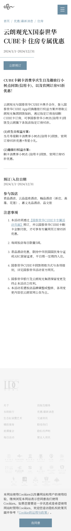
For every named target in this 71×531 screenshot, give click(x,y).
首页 (7, 21)
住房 (40, 21)
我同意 (35, 523)
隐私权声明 (43, 435)
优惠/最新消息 (23, 21)
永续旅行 (9, 416)
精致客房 (9, 429)
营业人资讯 (43, 442)
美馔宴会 (9, 435)
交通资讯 (42, 422)
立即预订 (15, 65)
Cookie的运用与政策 (33, 512)
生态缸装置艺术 (13, 422)
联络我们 (42, 429)
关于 (6, 410)
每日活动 (9, 442)
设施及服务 (43, 410)
